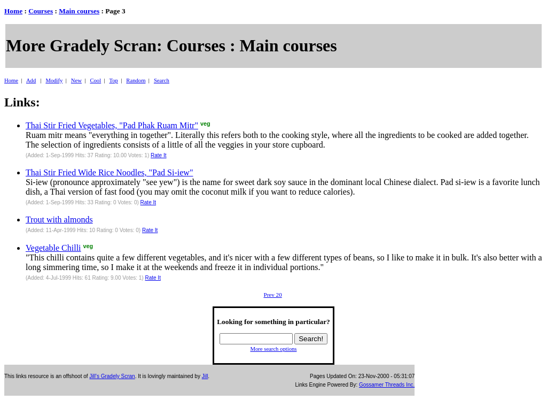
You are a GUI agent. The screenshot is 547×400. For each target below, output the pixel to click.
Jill (205, 376)
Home (13, 11)
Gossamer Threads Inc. (387, 385)
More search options (273, 349)
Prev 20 (272, 294)
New (76, 80)
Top (113, 80)
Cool (95, 80)
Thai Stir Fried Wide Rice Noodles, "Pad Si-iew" (109, 172)
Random (135, 80)
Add (31, 80)
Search (161, 80)
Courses (40, 11)
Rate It (158, 155)
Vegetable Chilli (53, 247)
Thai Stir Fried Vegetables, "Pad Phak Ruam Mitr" (112, 125)
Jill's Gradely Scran (112, 376)
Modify (53, 80)
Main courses (79, 11)
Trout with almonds (59, 219)
